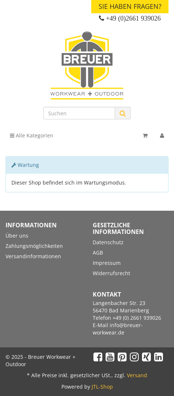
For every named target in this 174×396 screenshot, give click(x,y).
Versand (137, 375)
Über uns (17, 235)
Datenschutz (108, 242)
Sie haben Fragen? (130, 6)
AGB (98, 252)
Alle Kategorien (31, 135)
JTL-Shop (102, 386)
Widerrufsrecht (111, 273)
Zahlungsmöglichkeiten (34, 245)
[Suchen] (79, 113)
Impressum (107, 262)
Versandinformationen (33, 256)
